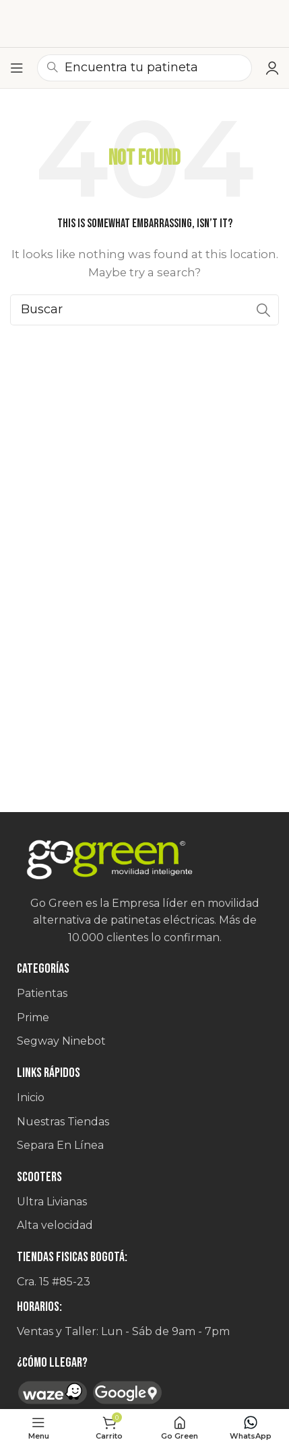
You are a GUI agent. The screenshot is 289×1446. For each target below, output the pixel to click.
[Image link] (144, 860)
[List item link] (144, 993)
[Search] (144, 309)
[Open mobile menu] (16, 67)
